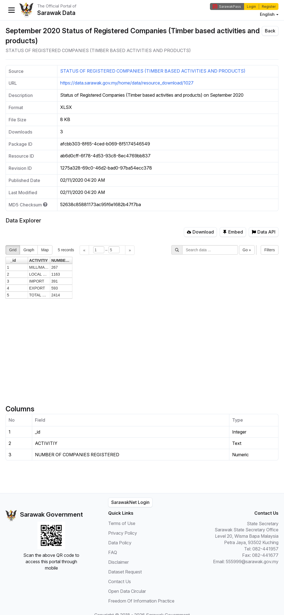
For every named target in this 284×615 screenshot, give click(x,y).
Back (270, 31)
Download (200, 232)
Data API (263, 232)
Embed (233, 232)
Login (251, 6)
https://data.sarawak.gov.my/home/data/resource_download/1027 (127, 83)
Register (269, 6)
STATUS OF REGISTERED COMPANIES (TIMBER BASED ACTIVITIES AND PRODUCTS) (152, 71)
